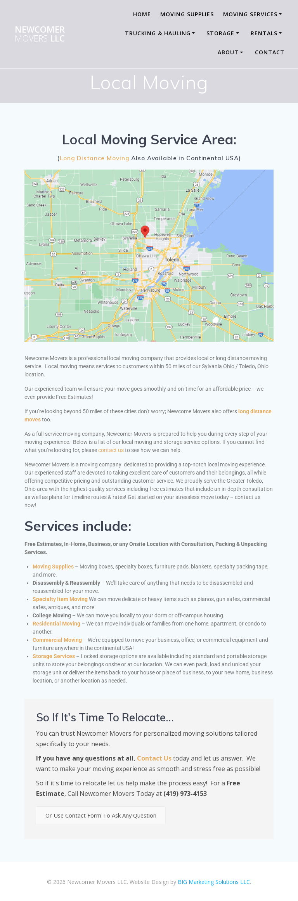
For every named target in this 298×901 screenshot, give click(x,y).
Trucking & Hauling (158, 33)
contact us (111, 450)
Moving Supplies (187, 14)
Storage (220, 33)
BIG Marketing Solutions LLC (214, 881)
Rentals (264, 33)
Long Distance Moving (95, 158)
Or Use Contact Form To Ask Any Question (107, 816)
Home (142, 14)
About (228, 52)
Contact (269, 52)
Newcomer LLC (40, 34)
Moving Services (250, 14)
